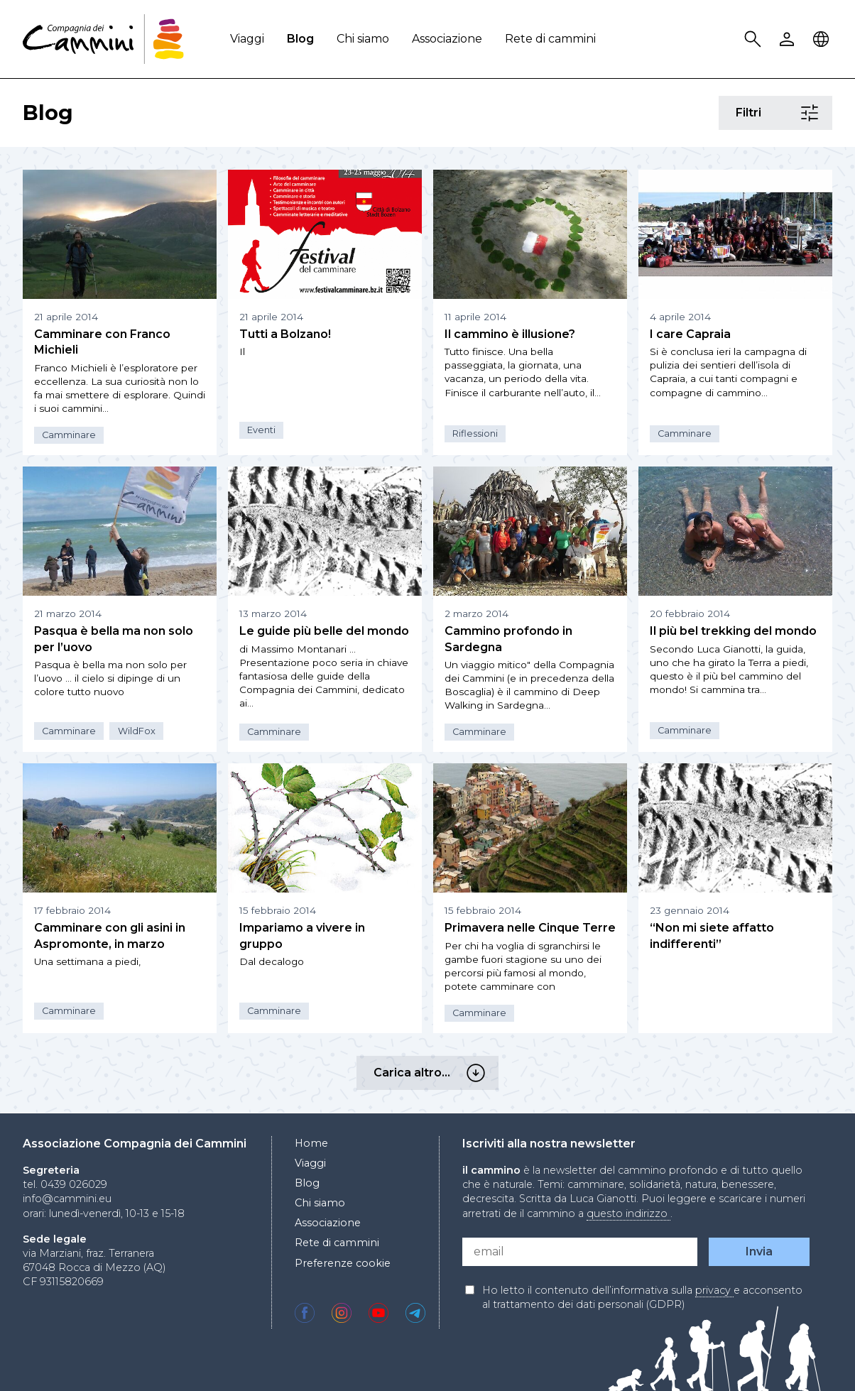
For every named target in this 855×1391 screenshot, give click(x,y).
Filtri (811, 113)
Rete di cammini (550, 38)
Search (755, 39)
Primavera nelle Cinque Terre (530, 927)
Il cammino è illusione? (510, 334)
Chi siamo (363, 38)
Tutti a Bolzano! (285, 334)
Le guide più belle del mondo (324, 631)
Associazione (447, 38)
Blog (300, 38)
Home (311, 1143)
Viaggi (247, 38)
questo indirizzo (628, 1213)
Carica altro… (478, 1073)
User (789, 39)
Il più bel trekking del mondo (733, 631)
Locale (823, 39)
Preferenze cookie (343, 1263)
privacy (714, 1290)
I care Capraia (690, 334)
